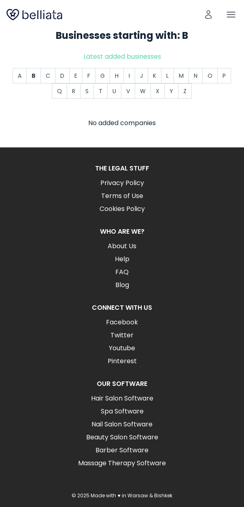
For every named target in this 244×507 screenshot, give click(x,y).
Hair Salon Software (122, 398)
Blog (122, 285)
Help (122, 259)
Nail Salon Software (122, 424)
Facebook (122, 322)
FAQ (122, 272)
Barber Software (122, 450)
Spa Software (122, 411)
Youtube (122, 348)
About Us (122, 246)
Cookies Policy (122, 208)
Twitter (122, 335)
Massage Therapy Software (122, 463)
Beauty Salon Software (122, 437)
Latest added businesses (122, 56)
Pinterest (122, 361)
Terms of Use (122, 195)
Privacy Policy (122, 182)
